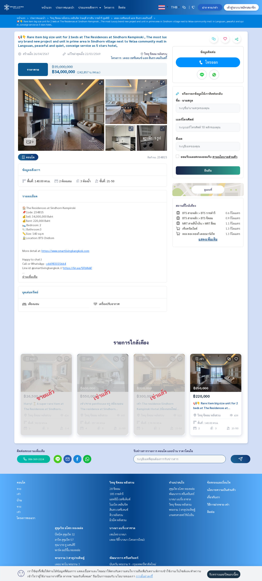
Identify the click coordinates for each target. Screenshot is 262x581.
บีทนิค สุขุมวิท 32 (65, 534)
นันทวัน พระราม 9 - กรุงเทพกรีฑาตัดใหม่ (133, 564)
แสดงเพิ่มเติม (208, 239)
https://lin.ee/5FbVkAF (77, 268)
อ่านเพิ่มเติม (29, 276)
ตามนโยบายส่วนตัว (224, 157)
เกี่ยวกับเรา (213, 497)
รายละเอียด (29, 196)
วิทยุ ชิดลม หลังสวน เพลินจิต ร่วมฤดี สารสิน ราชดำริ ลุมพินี (79, 18)
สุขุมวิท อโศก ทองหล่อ (69, 528)
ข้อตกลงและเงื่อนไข (218, 482)
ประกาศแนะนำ (65, 7)
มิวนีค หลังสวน (118, 520)
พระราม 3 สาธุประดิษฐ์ (70, 558)
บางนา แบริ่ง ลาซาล (122, 528)
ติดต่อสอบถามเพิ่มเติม (31, 451)
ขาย (19, 488)
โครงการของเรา (26, 518)
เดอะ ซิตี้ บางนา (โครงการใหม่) (127, 539)
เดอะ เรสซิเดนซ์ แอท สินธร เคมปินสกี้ (133, 18)
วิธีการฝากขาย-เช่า (218, 504)
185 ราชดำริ (116, 494)
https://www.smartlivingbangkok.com (65, 251)
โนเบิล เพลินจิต (119, 504)
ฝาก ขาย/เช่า (210, 7)
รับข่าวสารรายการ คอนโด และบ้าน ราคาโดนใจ (163, 451)
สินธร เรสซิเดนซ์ (119, 509)
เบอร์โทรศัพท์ (185, 119)
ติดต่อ (121, 7)
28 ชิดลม (115, 488)
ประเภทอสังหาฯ (89, 7)
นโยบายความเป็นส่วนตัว (221, 490)
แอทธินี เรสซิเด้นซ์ (120, 499)
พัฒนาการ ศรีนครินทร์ (124, 558)
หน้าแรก (47, 7)
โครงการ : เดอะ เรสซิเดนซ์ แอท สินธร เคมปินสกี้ (139, 58)
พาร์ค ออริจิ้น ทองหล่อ (67, 550)
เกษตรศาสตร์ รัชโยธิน (181, 515)
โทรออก (208, 62)
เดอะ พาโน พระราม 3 (67, 564)
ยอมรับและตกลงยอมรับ (196, 157)
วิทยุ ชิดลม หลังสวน (122, 482)
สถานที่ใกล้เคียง (186, 205)
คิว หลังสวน (116, 515)
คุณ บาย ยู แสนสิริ (65, 544)
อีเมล (179, 138)
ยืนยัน (208, 170)
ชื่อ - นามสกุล (184, 100)
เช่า (19, 494)
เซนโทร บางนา (118, 534)
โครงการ (109, 7)
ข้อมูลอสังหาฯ (31, 170)
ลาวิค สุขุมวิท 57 (64, 539)
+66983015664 (56, 263)
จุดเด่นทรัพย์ (30, 292)
